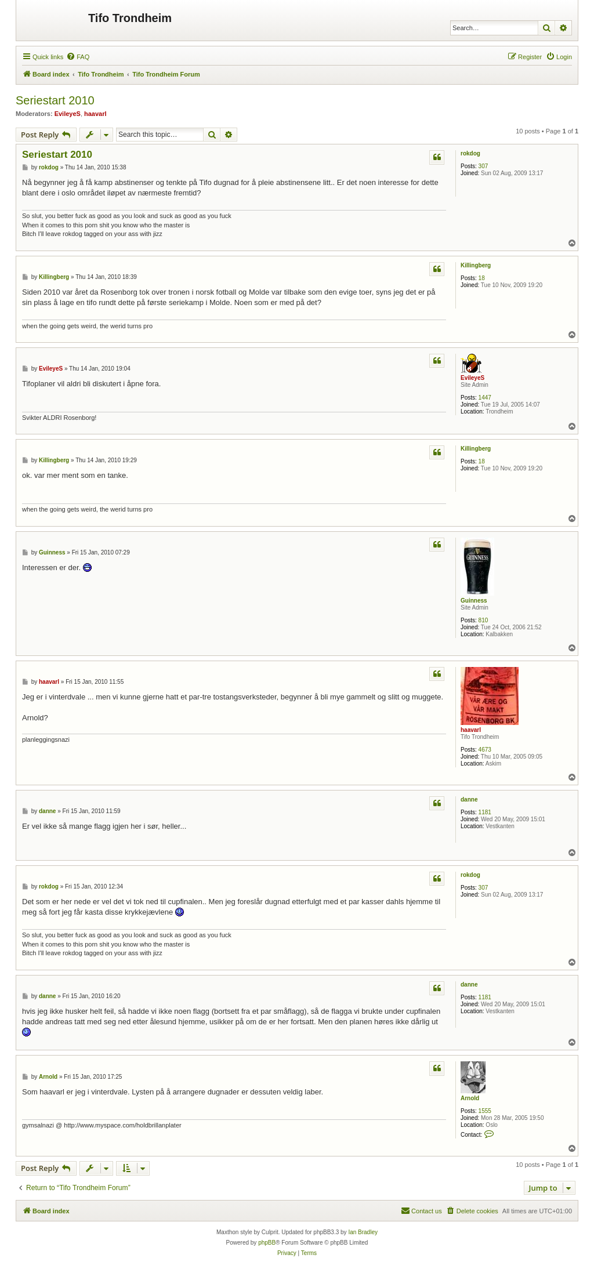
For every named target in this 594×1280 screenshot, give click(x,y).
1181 (485, 812)
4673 (485, 749)
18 (482, 278)
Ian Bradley (363, 1232)
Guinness (474, 600)
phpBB (267, 1242)
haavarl (95, 113)
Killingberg (476, 265)
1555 (485, 1111)
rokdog (470, 153)
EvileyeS (68, 113)
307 (483, 166)
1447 (485, 397)
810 (483, 620)
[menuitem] (77, 57)
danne (469, 799)
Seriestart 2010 (55, 100)
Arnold (470, 1098)
